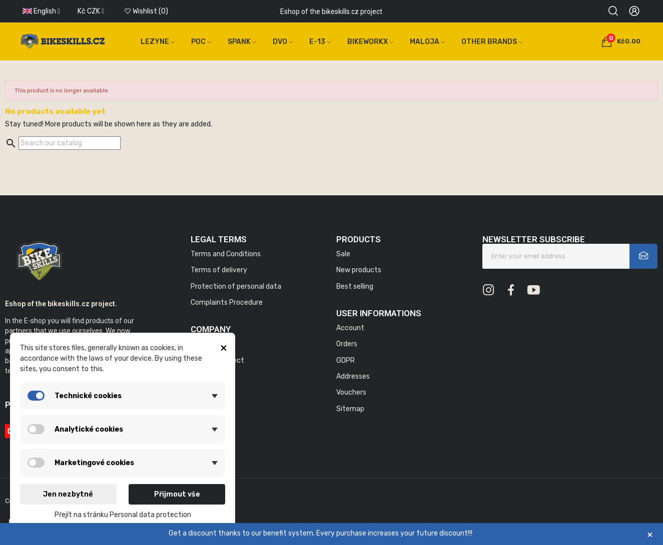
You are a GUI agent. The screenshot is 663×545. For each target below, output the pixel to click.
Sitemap (350, 409)
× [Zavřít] (650, 534)
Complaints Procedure (227, 302)
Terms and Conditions (226, 254)
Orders (346, 344)
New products (358, 270)
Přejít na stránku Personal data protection (123, 515)
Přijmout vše (177, 494)
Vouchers (351, 392)
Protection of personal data (236, 286)
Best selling (354, 286)
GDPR (345, 360)
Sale (343, 254)
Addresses (353, 376)
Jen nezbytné (68, 494)
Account (350, 328)
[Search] (70, 143)
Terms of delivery (219, 270)
